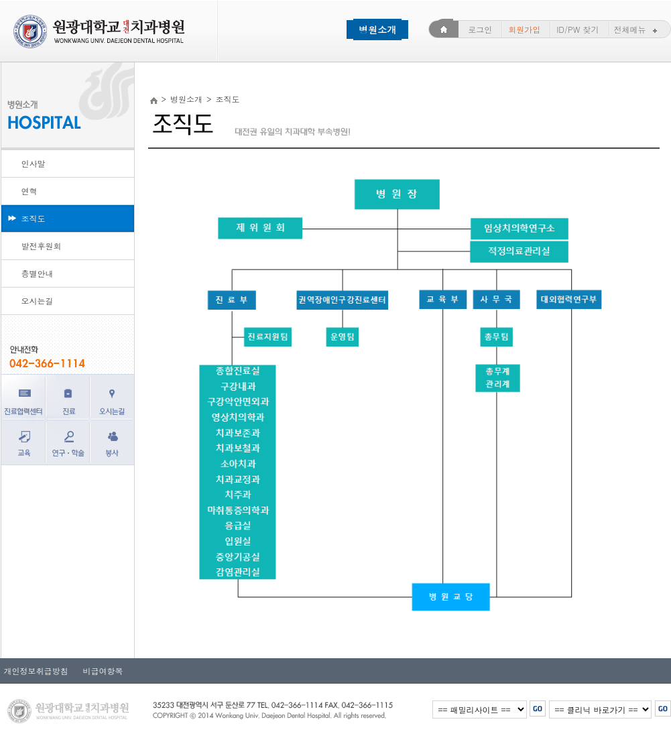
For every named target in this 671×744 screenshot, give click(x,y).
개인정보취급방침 (36, 670)
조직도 (33, 218)
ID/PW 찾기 (577, 29)
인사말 (33, 163)
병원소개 (377, 29)
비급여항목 (99, 670)
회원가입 (524, 29)
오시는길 (37, 300)
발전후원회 (41, 245)
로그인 (480, 29)
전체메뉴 (637, 29)
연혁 (29, 190)
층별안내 (37, 273)
